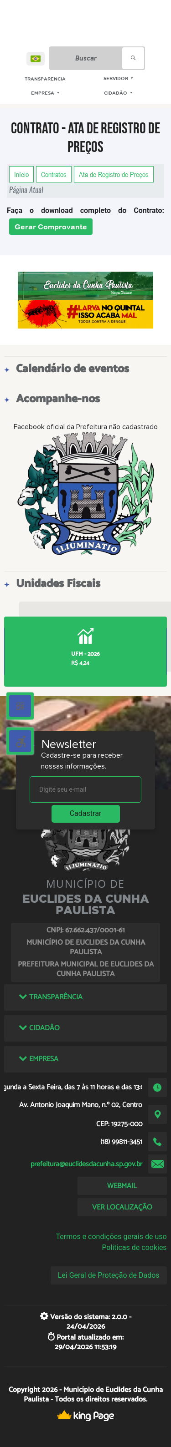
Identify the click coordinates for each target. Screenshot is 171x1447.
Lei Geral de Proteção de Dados (109, 1275)
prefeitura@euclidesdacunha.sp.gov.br (86, 1164)
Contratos (54, 174)
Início (21, 174)
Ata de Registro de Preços (114, 174)
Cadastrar (86, 813)
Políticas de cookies (134, 1247)
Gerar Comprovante (51, 227)
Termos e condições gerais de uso (111, 1236)
